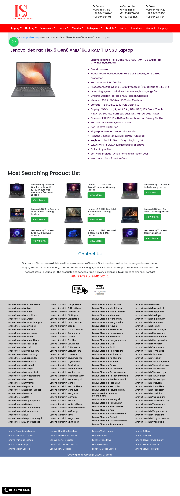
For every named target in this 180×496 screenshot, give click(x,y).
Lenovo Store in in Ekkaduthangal (24, 389)
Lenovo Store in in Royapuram (149, 311)
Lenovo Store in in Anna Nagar (22, 333)
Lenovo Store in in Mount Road (107, 304)
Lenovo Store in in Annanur (21, 336)
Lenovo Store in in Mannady (63, 397)
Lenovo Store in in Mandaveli (64, 389)
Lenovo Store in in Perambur (106, 383)
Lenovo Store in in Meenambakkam (67, 407)
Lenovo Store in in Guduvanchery (24, 407)
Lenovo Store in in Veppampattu (151, 411)
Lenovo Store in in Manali (62, 383)
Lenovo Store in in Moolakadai (107, 308)
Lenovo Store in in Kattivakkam (65, 308)
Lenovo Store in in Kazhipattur (65, 311)
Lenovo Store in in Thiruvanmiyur (151, 372)
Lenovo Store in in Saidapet (148, 315)
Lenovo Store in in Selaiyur (147, 326)
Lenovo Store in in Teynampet (149, 350)
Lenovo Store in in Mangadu (64, 393)
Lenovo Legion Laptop (19, 448)
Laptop (15, 28)
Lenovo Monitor (100, 444)
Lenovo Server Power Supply (149, 439)
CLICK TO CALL (17, 490)
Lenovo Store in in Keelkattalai (65, 318)
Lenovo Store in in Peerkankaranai (109, 379)
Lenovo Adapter (143, 435)
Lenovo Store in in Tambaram (149, 347)
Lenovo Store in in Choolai (20, 379)
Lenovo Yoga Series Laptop (21, 431)
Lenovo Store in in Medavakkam (66, 404)
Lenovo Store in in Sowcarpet (149, 343)
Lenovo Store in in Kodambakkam (66, 329)
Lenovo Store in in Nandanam (107, 318)
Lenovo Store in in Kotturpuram (65, 350)
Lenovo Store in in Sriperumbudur (151, 336)
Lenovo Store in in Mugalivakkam (108, 311)
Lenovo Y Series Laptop (19, 444)
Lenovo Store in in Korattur (63, 340)
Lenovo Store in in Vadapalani (150, 397)
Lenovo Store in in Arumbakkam (23, 340)
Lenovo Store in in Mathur (62, 400)
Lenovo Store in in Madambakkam (67, 375)
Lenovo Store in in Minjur (61, 414)
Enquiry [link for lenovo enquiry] (163, 28)
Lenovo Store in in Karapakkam (65, 304)
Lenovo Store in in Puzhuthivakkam (109, 420)
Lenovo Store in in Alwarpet (21, 318)
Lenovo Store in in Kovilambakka (66, 358)
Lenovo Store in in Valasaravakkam (152, 400)
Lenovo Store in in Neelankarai (107, 329)
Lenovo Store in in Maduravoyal (66, 379)
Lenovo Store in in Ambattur (21, 329)
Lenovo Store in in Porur (103, 410)
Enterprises (93, 28)
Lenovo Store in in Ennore (20, 393)
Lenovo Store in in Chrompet (21, 383)
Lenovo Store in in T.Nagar (148, 358)
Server (62, 28)
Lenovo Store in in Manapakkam (66, 386)
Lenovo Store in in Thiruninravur (150, 368)
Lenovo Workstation (102, 431)
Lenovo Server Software (147, 444)
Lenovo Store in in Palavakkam (107, 350)
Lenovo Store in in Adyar (19, 308)
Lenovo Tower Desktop (61, 439)
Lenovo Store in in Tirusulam (148, 383)
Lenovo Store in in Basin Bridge (22, 358)
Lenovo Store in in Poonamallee (107, 406)
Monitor (76, 28)
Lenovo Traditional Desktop (64, 435)
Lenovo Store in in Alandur (20, 311)
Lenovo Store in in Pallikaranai (107, 358)
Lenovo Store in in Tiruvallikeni (149, 386)
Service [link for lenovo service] (124, 28)
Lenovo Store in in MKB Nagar (64, 422)
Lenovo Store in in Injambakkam (23, 411)
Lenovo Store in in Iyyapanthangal (25, 418)
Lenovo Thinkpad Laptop (20, 439)
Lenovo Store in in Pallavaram (107, 354)
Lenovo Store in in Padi (103, 347)
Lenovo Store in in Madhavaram (66, 368)
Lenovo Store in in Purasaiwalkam (109, 413)
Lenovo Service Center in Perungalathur (104, 394)
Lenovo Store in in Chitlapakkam (24, 375)
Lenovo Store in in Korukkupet (64, 343)
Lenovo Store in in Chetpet (20, 368)
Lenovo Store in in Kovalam (63, 354)
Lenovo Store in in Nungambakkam (109, 340)
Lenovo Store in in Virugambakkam (152, 418)
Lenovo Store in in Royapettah (149, 308)
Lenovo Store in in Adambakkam (24, 304)
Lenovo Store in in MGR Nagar (64, 411)
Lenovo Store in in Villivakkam (149, 414)
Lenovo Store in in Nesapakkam (107, 333)
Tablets (110, 28)
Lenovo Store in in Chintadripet (23, 372)
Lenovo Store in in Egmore (20, 386)
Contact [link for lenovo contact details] (150, 28)
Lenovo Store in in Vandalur (148, 393)
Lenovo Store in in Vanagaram (150, 404)
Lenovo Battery (142, 431)
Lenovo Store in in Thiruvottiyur (150, 379)
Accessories (46, 28)
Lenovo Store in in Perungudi (106, 399)
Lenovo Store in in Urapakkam (149, 389)
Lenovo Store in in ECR (18, 397)
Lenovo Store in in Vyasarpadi (149, 422)
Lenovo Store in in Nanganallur (107, 322)
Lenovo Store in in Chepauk (21, 365)
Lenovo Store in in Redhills (147, 304)
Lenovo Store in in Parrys (104, 365)
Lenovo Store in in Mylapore (106, 315)
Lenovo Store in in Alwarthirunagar (25, 322)
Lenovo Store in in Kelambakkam (66, 322)
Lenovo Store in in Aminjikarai (22, 326)
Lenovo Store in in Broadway (22, 361)
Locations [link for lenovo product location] (136, 28)
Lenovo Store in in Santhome (149, 322)
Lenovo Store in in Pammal (105, 361)
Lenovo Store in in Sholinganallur (151, 340)
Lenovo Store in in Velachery (148, 407)
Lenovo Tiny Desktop (60, 448)
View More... (40, 200)
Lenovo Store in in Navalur (105, 326)
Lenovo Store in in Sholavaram (150, 333)
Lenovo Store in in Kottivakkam (65, 347)
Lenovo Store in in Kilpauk (62, 326)
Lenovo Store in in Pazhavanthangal (110, 375)
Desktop (29, 28)
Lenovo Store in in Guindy (20, 404)
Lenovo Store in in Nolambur (106, 336)
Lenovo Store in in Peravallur (106, 386)
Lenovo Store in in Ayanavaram (23, 350)
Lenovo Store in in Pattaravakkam (109, 372)
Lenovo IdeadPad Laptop (20, 435)
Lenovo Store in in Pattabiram (107, 368)
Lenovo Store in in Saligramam (150, 318)
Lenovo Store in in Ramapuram (107, 424)
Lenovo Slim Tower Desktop (64, 444)
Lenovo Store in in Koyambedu (65, 361)
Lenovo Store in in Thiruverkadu (150, 375)
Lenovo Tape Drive (101, 439)
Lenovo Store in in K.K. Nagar (64, 315)
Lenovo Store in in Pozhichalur (107, 403)
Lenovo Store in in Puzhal (104, 417)
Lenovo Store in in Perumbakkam (108, 389)
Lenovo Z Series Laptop (104, 448)
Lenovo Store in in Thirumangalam (152, 361)
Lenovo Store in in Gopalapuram (24, 400)
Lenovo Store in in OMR (103, 343)
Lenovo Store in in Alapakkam (22, 315)
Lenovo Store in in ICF (18, 414)
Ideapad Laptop (30, 37)
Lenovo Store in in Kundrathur (64, 365)
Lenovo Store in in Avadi (19, 347)
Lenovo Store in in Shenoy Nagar (151, 329)
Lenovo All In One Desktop (63, 431)
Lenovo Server (99, 435)
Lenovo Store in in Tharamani (149, 354)
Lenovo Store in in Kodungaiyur (65, 333)
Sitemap (108, 454)
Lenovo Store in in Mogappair (64, 418)
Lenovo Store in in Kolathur (63, 336)
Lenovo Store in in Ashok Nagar (23, 343)
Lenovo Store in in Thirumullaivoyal (152, 365)
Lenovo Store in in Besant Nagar (23, 354)
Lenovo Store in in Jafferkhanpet (24, 422)
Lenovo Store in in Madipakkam (65, 372)
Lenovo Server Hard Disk (147, 448)
